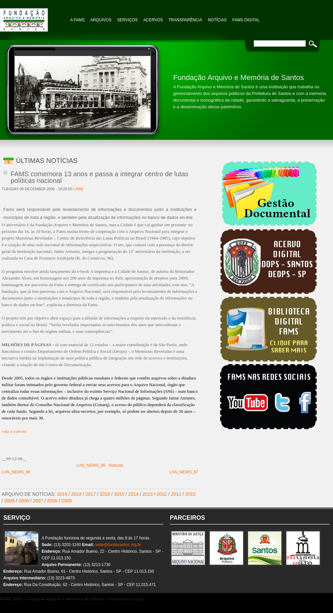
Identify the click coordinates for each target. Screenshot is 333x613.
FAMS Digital (246, 20)
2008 (79, 189)
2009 (9, 500)
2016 (105, 494)
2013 (148, 494)
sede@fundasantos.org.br (118, 544)
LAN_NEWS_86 (16, 472)
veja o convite (14, 431)
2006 (52, 500)
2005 (66, 500)
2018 (76, 494)
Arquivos (100, 20)
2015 (119, 494)
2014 (133, 494)
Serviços (127, 20)
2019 (62, 494)
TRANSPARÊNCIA (185, 20)
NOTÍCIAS (217, 20)
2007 (38, 500)
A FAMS (77, 20)
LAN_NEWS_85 (91, 465)
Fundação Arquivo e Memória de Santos (33, 16)
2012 (162, 494)
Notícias (116, 465)
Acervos (153, 20)
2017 (90, 494)
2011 (176, 494)
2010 (190, 494)
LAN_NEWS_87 (183, 472)
